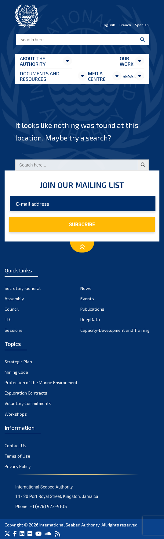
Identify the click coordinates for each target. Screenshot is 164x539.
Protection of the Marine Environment (41, 382)
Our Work (126, 61)
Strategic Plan (18, 361)
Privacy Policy (18, 466)
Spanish (142, 25)
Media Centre (97, 76)
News (86, 288)
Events (87, 298)
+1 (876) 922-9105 (48, 506)
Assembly (14, 298)
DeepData (90, 319)
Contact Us (15, 445)
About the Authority (33, 61)
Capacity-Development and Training (115, 330)
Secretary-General (23, 288)
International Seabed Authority (69, 524)
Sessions (128, 76)
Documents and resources (40, 76)
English (108, 25)
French (125, 25)
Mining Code (16, 372)
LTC (8, 319)
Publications (92, 309)
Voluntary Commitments (28, 403)
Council (12, 309)
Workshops (16, 414)
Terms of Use (17, 456)
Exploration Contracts (26, 392)
